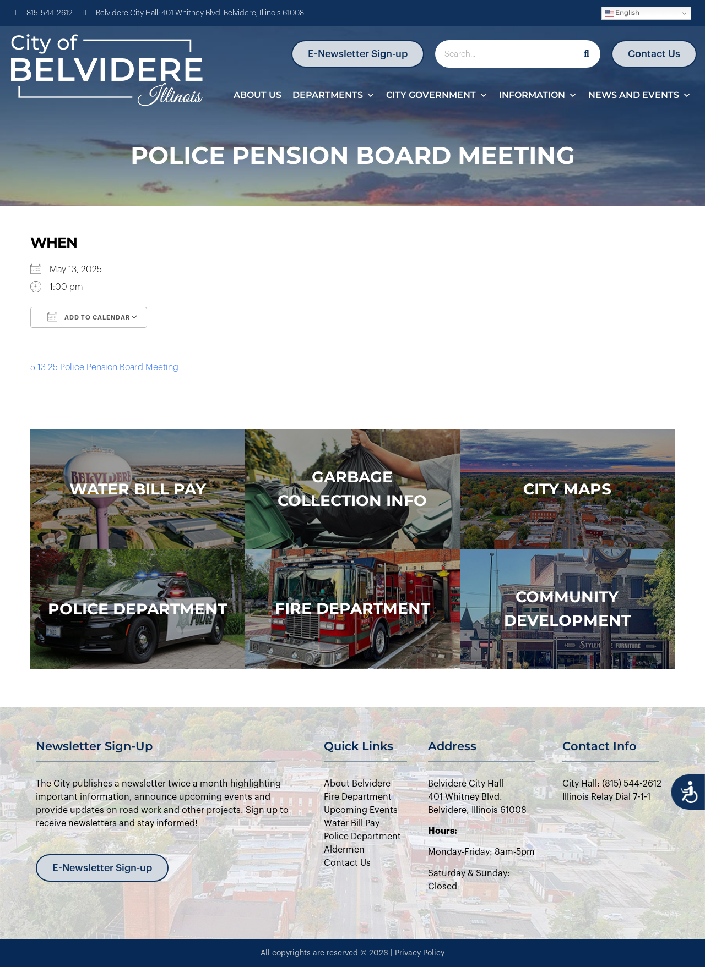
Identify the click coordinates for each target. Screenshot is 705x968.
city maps (567, 489)
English (622, 13)
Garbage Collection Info (352, 489)
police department (137, 609)
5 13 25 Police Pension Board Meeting (104, 367)
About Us (257, 95)
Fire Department (352, 608)
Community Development (567, 608)
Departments (333, 95)
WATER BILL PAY (137, 489)
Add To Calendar (88, 317)
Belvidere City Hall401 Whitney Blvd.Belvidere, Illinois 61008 (477, 797)
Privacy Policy (419, 953)
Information (538, 95)
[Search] (586, 54)
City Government (437, 95)
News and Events (639, 95)
